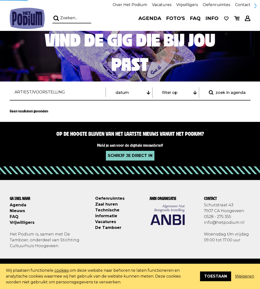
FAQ (195, 18)
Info (211, 18)
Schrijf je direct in (130, 155)
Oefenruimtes (216, 4)
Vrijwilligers (187, 4)
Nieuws (17, 210)
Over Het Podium (130, 4)
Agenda (149, 18)
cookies (61, 270)
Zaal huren (106, 204)
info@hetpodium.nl (224, 222)
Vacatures (161, 4)
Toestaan (215, 276)
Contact (243, 4)
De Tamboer (108, 227)
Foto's (175, 18)
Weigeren (244, 276)
